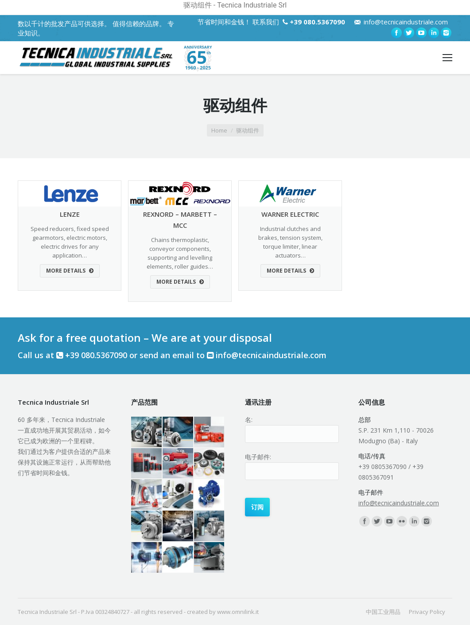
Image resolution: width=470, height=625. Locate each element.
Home (219, 130)
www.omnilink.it (238, 612)
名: (248, 419)
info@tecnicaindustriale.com (406, 21)
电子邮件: (258, 457)
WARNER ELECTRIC (290, 214)
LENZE (70, 214)
